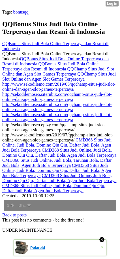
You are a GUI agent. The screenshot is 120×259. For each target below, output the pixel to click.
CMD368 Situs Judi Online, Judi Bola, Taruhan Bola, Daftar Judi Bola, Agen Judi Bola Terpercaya (57, 163)
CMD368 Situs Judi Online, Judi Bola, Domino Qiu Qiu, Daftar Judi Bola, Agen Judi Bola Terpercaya (57, 145)
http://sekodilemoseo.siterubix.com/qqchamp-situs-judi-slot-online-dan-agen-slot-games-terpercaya (57, 97)
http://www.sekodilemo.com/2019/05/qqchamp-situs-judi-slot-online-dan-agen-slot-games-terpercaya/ (58, 87)
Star (24, 205)
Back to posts (14, 214)
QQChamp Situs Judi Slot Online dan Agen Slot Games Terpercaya (58, 71)
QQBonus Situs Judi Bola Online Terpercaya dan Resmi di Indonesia (50, 66)
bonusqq (20, 12)
